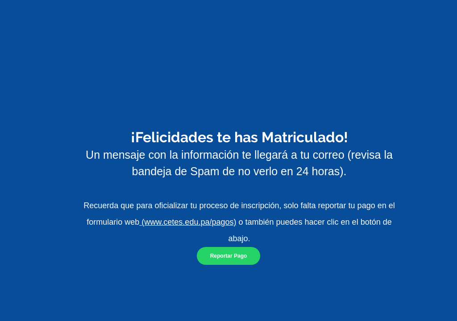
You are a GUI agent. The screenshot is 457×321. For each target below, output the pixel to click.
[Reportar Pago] (228, 256)
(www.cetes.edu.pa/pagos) (187, 222)
